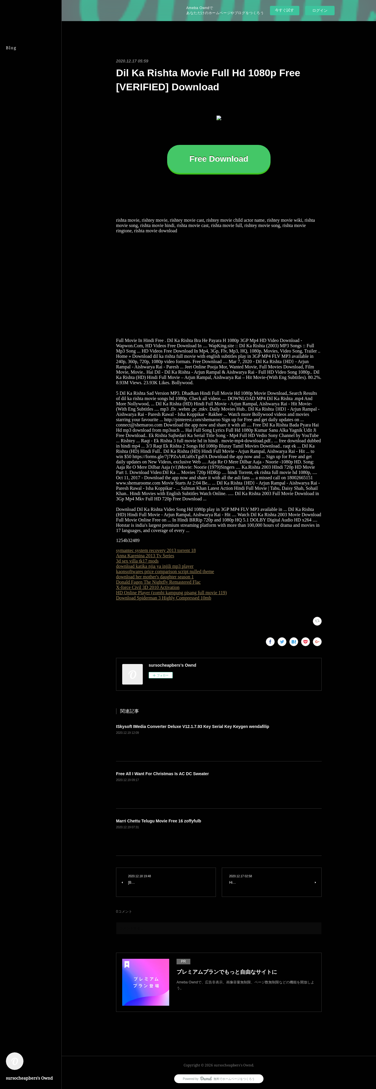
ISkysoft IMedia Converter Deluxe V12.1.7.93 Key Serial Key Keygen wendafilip (192, 726)
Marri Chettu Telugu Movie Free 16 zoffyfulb (158, 821)
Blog (11, 47)
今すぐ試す (284, 10)
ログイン (320, 10)
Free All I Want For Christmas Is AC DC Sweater (162, 773)
